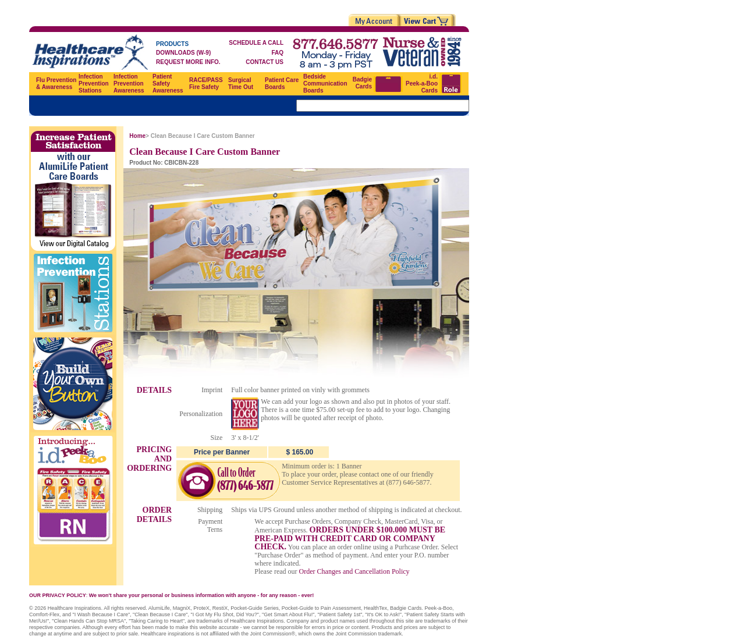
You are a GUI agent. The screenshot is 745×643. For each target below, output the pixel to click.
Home (137, 136)
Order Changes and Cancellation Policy (354, 571)
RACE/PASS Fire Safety (206, 83)
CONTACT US (264, 62)
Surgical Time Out (240, 83)
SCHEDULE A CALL (256, 43)
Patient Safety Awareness (167, 83)
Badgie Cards (362, 83)
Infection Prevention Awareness (128, 83)
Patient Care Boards (282, 83)
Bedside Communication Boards (325, 83)
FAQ (277, 52)
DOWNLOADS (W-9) (183, 52)
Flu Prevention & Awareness (56, 83)
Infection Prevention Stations (94, 83)
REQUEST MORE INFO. (188, 62)
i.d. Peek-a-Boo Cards (422, 83)
